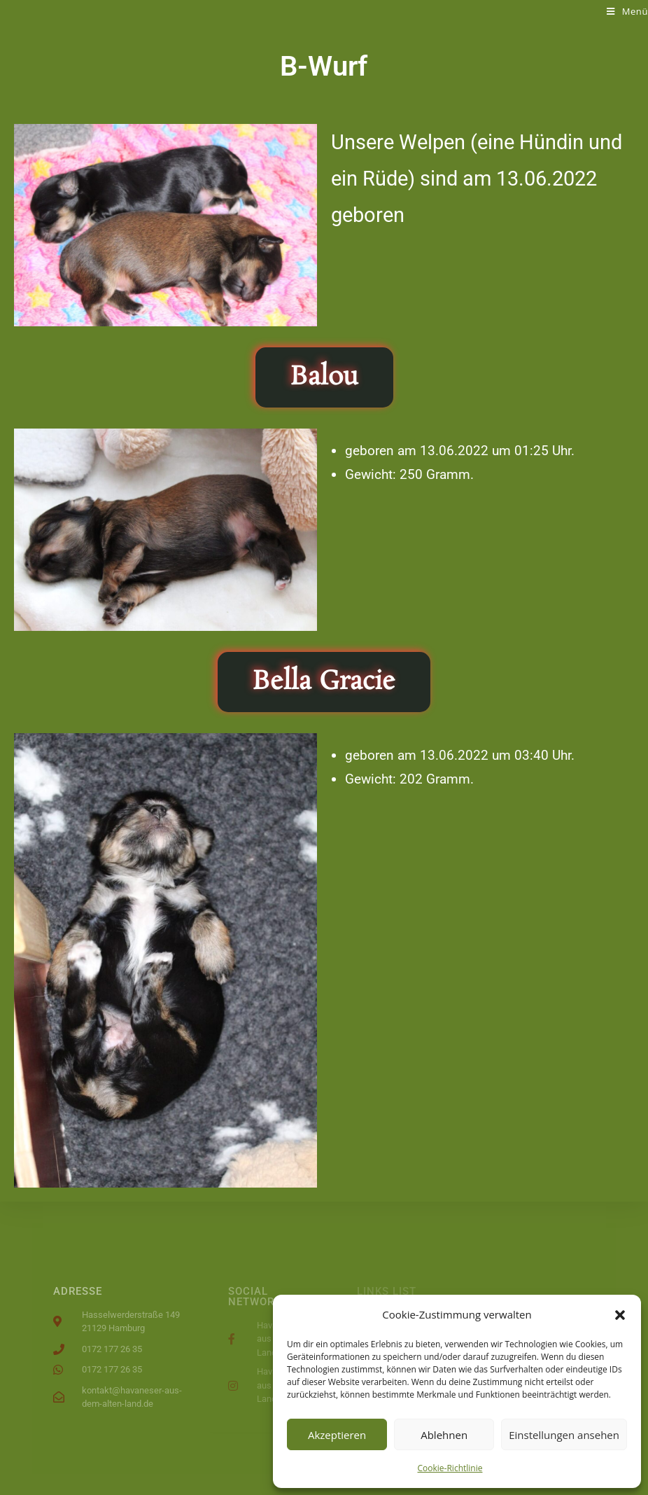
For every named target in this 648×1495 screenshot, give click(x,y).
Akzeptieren (337, 1435)
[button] (620, 1315)
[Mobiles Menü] (627, 11)
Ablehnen (444, 1435)
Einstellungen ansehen (564, 1435)
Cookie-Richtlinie (450, 1468)
